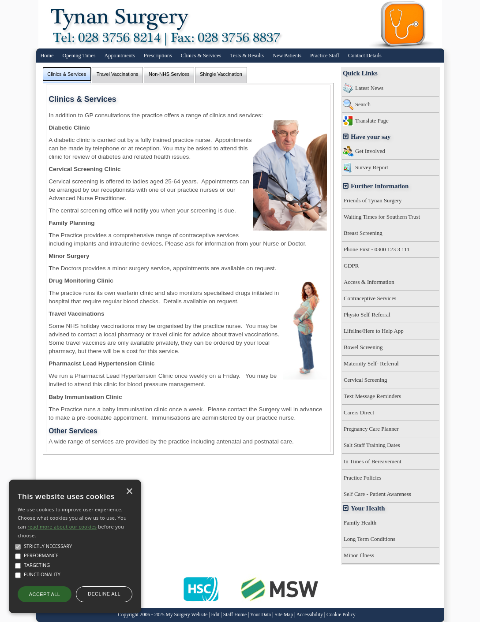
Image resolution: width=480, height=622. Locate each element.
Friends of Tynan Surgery (373, 200)
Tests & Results (247, 55)
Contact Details (365, 55)
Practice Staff (324, 55)
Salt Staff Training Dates (372, 445)
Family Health (360, 522)
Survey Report (371, 167)
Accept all (44, 594)
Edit (215, 615)
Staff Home (235, 615)
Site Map (283, 615)
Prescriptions (158, 55)
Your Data (260, 615)
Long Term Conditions (369, 539)
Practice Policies (363, 477)
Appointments (120, 55)
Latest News (369, 88)
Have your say (370, 136)
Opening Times (78, 55)
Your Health (368, 508)
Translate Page (372, 120)
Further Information (380, 186)
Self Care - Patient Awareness (377, 494)
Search (363, 104)
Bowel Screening (363, 347)
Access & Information (369, 282)
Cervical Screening (365, 379)
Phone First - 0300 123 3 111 (377, 249)
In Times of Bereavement (372, 461)
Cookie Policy (341, 615)
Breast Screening (363, 233)
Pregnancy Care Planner (371, 428)
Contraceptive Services (370, 298)
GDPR (351, 265)
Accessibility (309, 615)
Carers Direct (359, 412)
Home (47, 55)
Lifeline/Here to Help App (374, 331)
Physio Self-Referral (367, 314)
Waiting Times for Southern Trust (382, 216)
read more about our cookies (62, 526)
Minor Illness (359, 555)
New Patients (287, 55)
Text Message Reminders (372, 396)
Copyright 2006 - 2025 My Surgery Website (162, 615)
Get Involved (370, 151)
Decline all (104, 593)
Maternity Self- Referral (371, 363)
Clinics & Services (201, 55)
